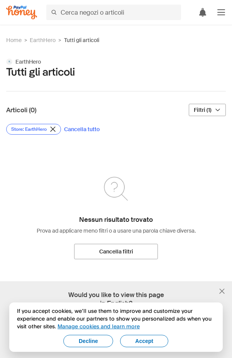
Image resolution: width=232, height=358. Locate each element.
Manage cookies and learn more (99, 326)
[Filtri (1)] (207, 110)
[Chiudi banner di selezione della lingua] (221, 291)
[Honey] (21, 12)
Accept (144, 341)
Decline (88, 341)
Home (14, 40)
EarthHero (43, 40)
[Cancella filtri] (116, 251)
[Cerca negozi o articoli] (113, 12)
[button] (221, 12)
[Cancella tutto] (82, 129)
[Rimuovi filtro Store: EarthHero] (33, 129)
